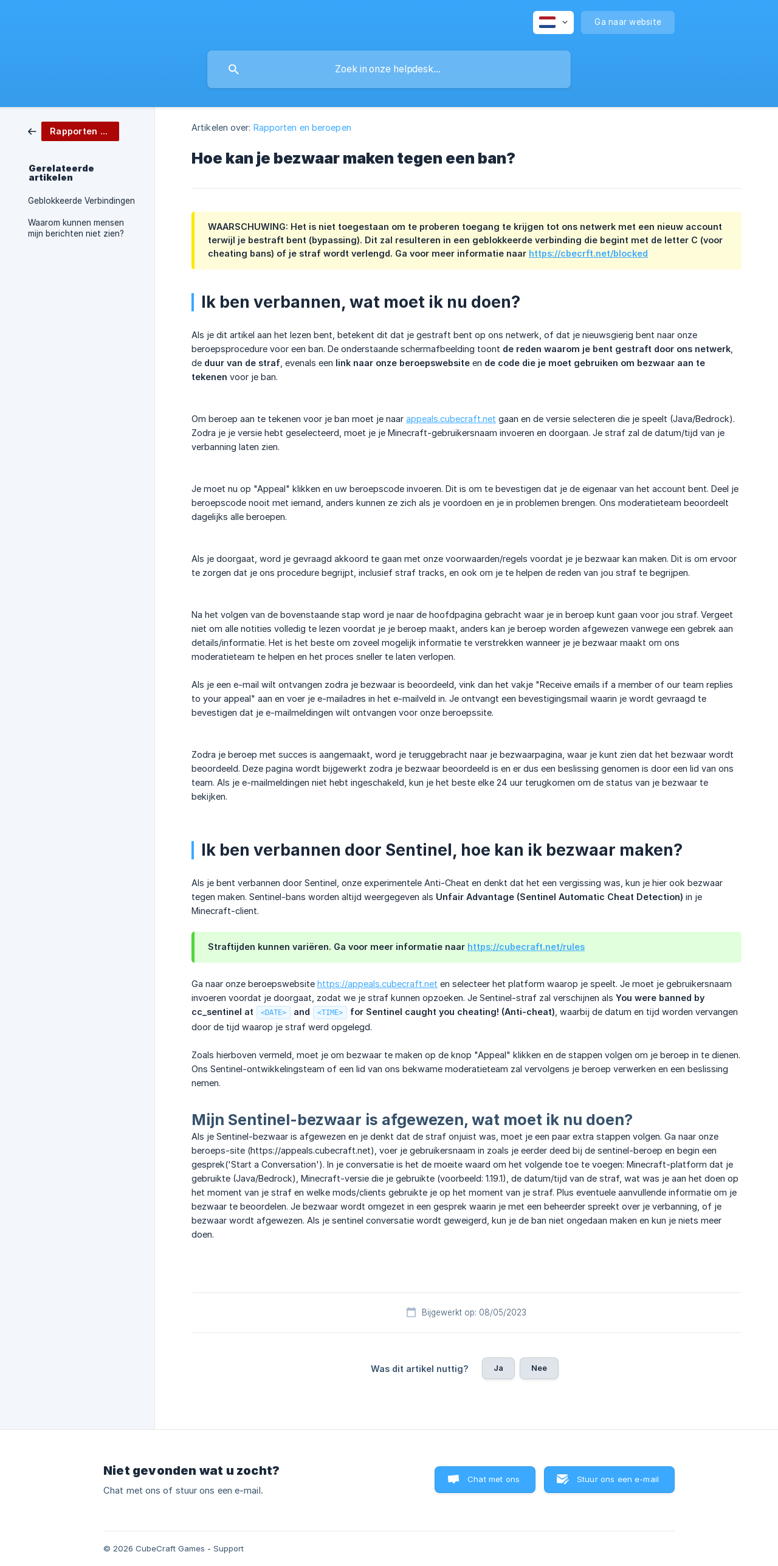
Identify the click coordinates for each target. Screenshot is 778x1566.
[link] (73, 130)
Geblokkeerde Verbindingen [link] (81, 201)
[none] (553, 22)
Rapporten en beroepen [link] (302, 127)
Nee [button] (539, 1368)
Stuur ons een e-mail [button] (618, 1479)
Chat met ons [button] (493, 1479)
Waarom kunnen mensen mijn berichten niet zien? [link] (76, 228)
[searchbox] (389, 69)
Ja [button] (498, 1368)
